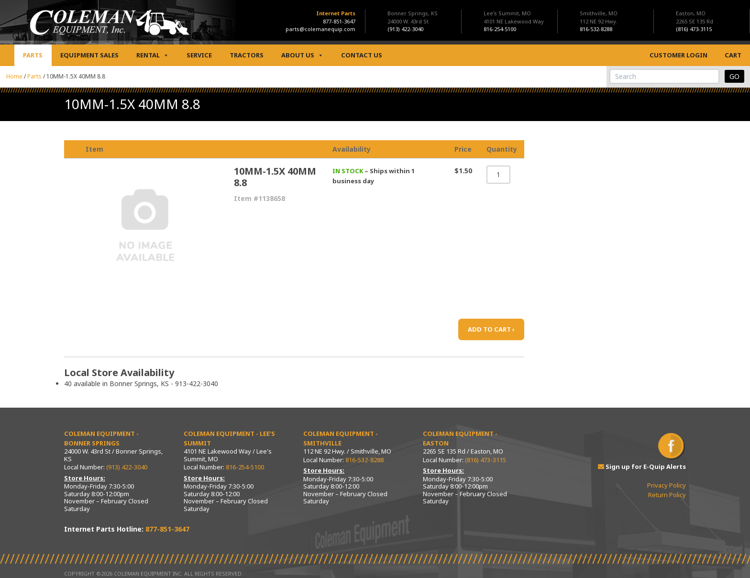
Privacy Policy (666, 485)
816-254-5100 (245, 467)
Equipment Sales (89, 55)
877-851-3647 (339, 21)
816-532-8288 (364, 460)
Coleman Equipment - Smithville (340, 438)
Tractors (247, 55)
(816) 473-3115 (485, 460)
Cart (733, 55)
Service (199, 55)
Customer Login (678, 55)
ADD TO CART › (491, 329)
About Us (302, 55)
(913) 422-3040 (126, 467)
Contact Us (361, 55)
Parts (33, 55)
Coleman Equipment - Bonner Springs (101, 438)
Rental (152, 55)
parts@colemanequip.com (320, 29)
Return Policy (667, 494)
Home (14, 76)
